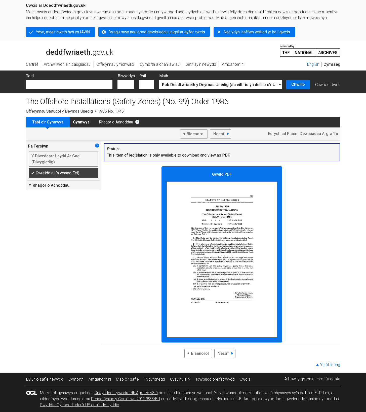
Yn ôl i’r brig (330, 364)
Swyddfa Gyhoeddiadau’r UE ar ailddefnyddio (79, 404)
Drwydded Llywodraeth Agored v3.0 (126, 392)
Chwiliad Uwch (327, 84)
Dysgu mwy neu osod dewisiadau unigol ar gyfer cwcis (156, 32)
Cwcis (245, 379)
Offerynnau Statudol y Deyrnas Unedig (59, 111)
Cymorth (76, 379)
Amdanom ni (100, 379)
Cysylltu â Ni (180, 379)
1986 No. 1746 (111, 111)
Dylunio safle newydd (44, 379)
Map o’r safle (127, 379)
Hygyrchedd (154, 379)
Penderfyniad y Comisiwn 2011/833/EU (125, 398)
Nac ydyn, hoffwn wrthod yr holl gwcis (257, 32)
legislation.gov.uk (65, 50)
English (313, 64)
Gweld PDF (222, 254)
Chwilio (298, 84)
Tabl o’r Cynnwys (47, 122)
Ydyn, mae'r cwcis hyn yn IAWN (63, 32)
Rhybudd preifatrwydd (215, 379)
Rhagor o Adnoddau (116, 122)
